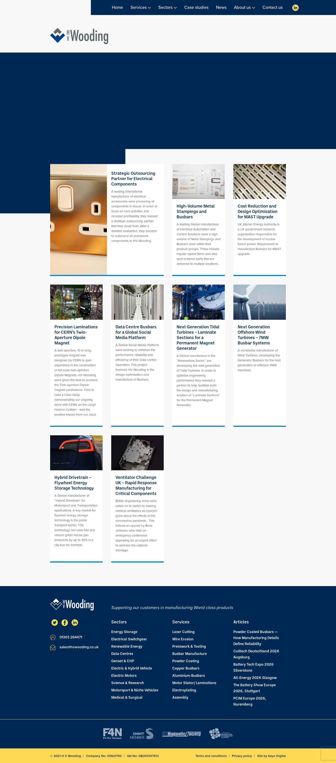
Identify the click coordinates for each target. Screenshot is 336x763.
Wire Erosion (183, 638)
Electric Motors (123, 675)
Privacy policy (242, 756)
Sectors (165, 7)
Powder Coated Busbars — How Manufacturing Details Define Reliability (256, 637)
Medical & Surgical (126, 697)
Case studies (196, 7)
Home (117, 7)
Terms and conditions (211, 756)
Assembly (180, 697)
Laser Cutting (183, 631)
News (221, 7)
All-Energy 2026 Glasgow (255, 677)
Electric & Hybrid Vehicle (131, 668)
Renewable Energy (126, 646)
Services (138, 7)
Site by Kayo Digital (271, 756)
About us (242, 7)
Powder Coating (185, 660)
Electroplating (184, 690)
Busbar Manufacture (189, 653)
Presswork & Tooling (189, 646)
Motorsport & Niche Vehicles (134, 690)
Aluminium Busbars (188, 675)
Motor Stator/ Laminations (194, 682)
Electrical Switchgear (129, 638)
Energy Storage (124, 631)
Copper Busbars (185, 668)
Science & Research (127, 682)
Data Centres (122, 653)
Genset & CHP (122, 660)
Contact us (272, 7)
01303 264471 (66, 637)
